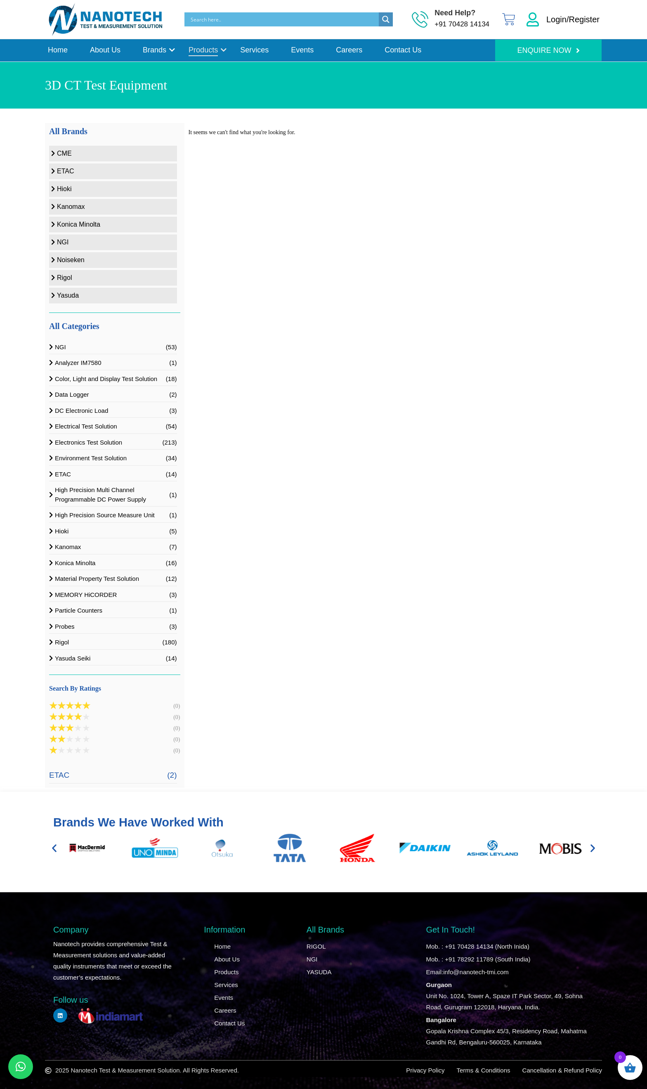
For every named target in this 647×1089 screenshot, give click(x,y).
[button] (54, 848)
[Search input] (284, 19)
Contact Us (403, 50)
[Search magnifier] (386, 19)
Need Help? (454, 13)
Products (205, 50)
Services (254, 50)
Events (302, 50)
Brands (156, 50)
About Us (105, 50)
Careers (349, 50)
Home (58, 50)
